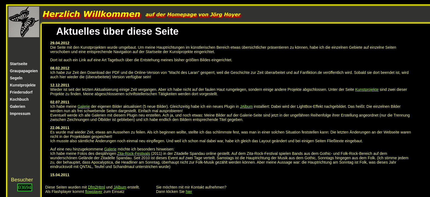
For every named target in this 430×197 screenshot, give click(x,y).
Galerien (17, 106)
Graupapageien (24, 71)
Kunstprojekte (23, 85)
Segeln (16, 78)
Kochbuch (19, 99)
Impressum (20, 113)
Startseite (18, 64)
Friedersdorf (21, 92)
